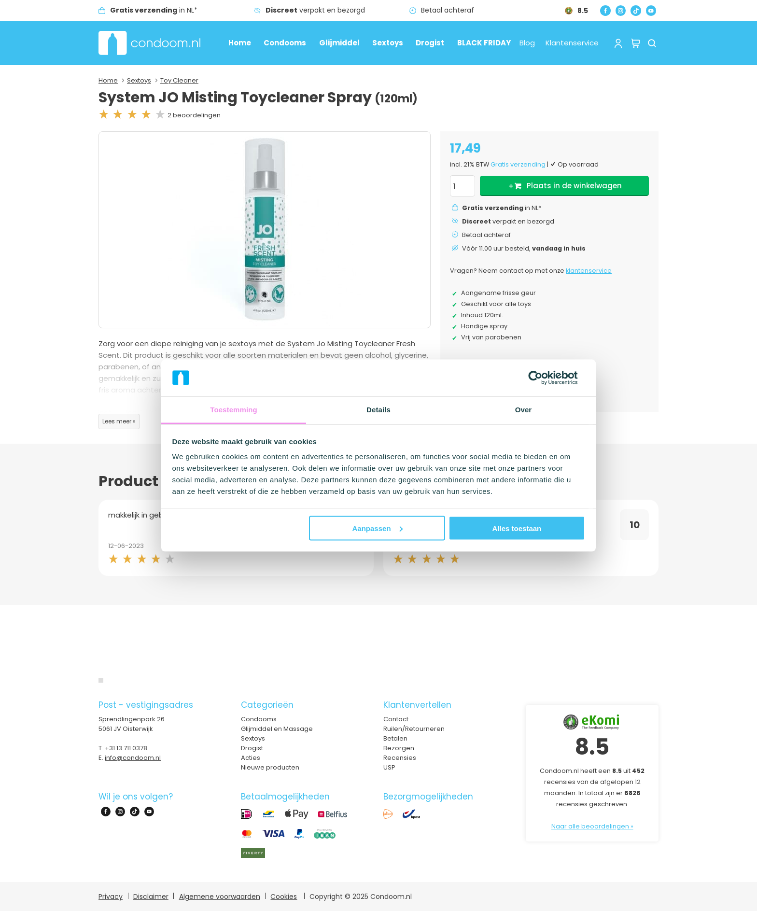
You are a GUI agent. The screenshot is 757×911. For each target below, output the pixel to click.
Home (239, 43)
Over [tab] (523, 410)
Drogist (430, 43)
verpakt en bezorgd (315, 10)
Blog (527, 43)
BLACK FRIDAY (484, 43)
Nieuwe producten (270, 767)
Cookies (283, 896)
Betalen (395, 738)
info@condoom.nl (133, 757)
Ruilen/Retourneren (414, 728)
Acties (250, 757)
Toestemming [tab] (233, 410)
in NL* (153, 10)
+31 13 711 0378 (126, 748)
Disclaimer (150, 896)
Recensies (399, 757)
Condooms (285, 43)
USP (389, 767)
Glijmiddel (339, 43)
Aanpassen (377, 528)
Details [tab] (378, 410)
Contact (395, 719)
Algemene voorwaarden (219, 896)
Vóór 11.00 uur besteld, (524, 248)
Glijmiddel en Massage (277, 728)
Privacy (110, 896)
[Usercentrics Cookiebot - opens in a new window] (543, 377)
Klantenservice (572, 43)
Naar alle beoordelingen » (592, 826)
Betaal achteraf (447, 10)
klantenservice (589, 270)
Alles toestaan (517, 528)
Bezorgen (398, 748)
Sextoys (387, 43)
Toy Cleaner (179, 80)
